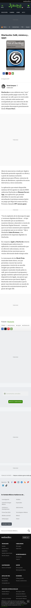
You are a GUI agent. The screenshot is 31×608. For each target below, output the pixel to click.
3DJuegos (18, 546)
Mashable (10, 322)
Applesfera (4, 551)
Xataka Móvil (5, 548)
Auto (23, 12)
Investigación (5, 499)
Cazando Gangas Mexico (6, 503)
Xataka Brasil (5, 594)
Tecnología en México (22, 512)
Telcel (17, 519)
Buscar (28, 530)
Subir (24, 537)
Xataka (3, 546)
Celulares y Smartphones (5, 508)
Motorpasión (19, 567)
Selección (4, 12)
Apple (19, 325)
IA (9, 27)
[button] (12, 85)
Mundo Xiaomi (5, 555)
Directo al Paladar (6, 567)
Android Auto (15, 27)
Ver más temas (6, 524)
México (18, 515)
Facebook (4, 73)
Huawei (28, 27)
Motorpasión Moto (21, 570)
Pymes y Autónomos (21, 580)
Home (18, 12)
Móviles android (6, 515)
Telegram (21, 482)
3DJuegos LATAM (20, 591)
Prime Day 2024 (6, 512)
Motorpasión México (21, 598)
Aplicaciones (11, 325)
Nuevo (28, 7)
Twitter (7, 73)
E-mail (13, 73)
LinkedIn (3, 485)
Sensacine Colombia (21, 596)
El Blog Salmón (20, 578)
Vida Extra (18, 548)
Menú (2, 7)
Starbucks (26, 325)
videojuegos (5, 519)
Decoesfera (5, 580)
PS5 (22, 27)
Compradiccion (6, 583)
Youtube (15, 482)
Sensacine (18, 557)
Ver (16, 401)
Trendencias (5, 578)
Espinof (18, 559)
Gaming (12, 12)
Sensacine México (21, 594)
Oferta (5, 27)
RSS (25, 482)
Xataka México (15, 6)
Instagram (18, 482)
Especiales (19, 502)
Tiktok (6, 485)
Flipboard (10, 73)
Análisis (18, 499)
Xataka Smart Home (7, 553)
